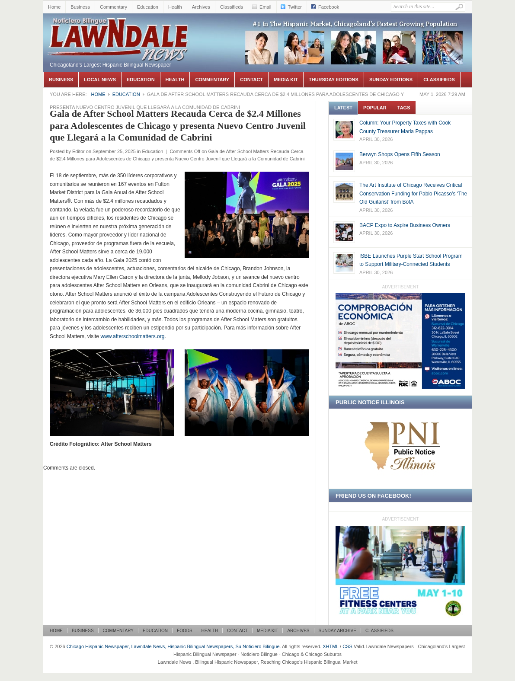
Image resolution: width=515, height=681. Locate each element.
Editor (78, 151)
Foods (184, 630)
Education (147, 7)
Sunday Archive (337, 630)
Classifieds (231, 7)
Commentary (113, 7)
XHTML (331, 646)
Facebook (328, 7)
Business (80, 7)
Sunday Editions (391, 79)
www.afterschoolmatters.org (132, 336)
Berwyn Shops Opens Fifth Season (399, 154)
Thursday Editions (333, 79)
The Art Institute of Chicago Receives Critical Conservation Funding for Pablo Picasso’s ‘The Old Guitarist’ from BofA (413, 193)
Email (265, 7)
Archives (201, 7)
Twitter (295, 7)
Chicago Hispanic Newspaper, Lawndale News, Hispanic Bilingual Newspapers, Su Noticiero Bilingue (119, 26)
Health (175, 7)
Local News (100, 79)
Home (54, 7)
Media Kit (286, 79)
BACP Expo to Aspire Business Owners (404, 225)
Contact (251, 79)
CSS (347, 646)
